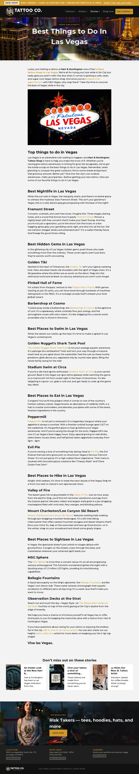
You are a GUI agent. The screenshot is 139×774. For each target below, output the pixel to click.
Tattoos (69, 11)
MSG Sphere (39, 562)
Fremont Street (85, 217)
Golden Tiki (76, 267)
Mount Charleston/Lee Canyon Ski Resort (50, 515)
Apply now (100, 756)
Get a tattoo (123, 11)
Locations (56, 769)
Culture (43, 769)
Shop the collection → (119, 3)
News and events (69, 25)
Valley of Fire (81, 495)
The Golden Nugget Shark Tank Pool (48, 348)
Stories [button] (94, 11)
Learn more (13, 758)
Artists (82, 11)
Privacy (67, 769)
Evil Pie (95, 451)
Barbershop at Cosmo (82, 308)
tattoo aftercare (44, 633)
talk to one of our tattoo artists (60, 630)
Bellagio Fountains (91, 582)
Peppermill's (35, 421)
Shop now (108, 11)
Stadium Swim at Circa (81, 371)
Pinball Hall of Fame (83, 287)
